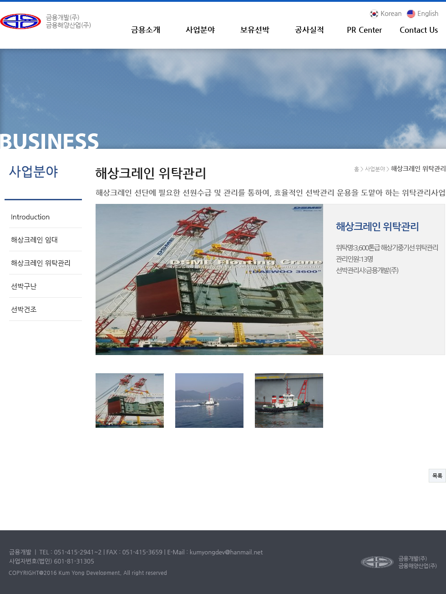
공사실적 (309, 29)
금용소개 (145, 29)
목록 (437, 475)
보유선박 (254, 29)
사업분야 (200, 29)
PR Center (364, 29)
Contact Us (419, 29)
